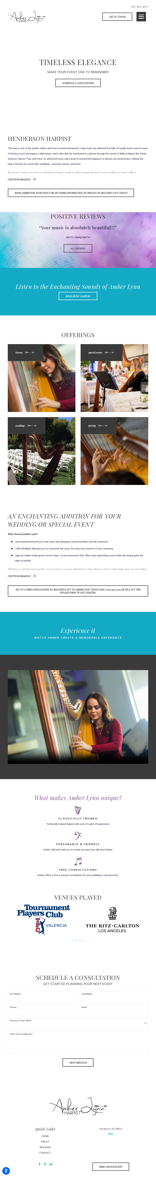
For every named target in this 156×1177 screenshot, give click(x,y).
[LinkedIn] (51, 1167)
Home (45, 1139)
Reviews (45, 1150)
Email (84, 1010)
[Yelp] (45, 1167)
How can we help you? (21, 1037)
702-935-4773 (139, 6)
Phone (13, 1010)
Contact (45, 1156)
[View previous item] (74, 943)
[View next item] (81, 943)
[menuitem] (45, 1139)
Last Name (87, 997)
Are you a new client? (20, 1023)
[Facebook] (39, 1167)
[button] (6, 1171)
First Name (15, 997)
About (45, 1144)
